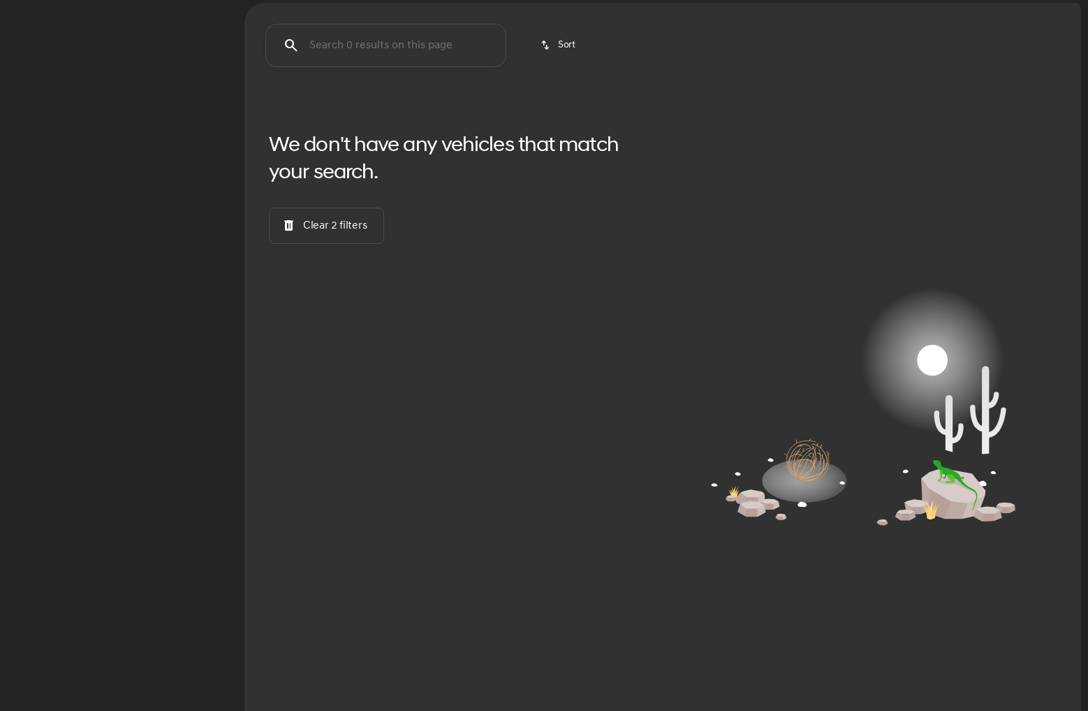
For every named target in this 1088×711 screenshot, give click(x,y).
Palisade (655, 104)
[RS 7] (76, 172)
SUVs (862, 104)
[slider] (32, 261)
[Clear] (182, 428)
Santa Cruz (504, 104)
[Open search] (920, 46)
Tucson (276, 104)
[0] (45, 333)
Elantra (424, 104)
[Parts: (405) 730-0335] (709, 11)
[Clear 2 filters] (326, 356)
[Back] (193, 144)
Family (942, 104)
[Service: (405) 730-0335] (614, 11)
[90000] (189, 333)
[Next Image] (1065, 104)
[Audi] (31, 172)
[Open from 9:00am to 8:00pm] (922, 11)
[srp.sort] (559, 175)
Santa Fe (350, 104)
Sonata (583, 104)
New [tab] (64, 104)
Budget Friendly (758, 104)
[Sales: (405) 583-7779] (799, 11)
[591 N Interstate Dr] (1033, 11)
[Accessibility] (36, 11)
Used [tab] (173, 104)
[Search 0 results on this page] (385, 175)
